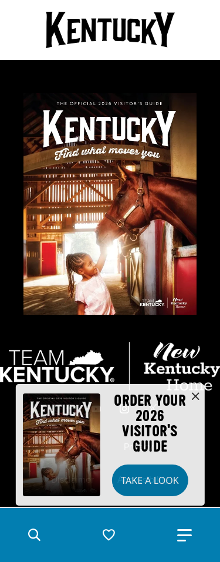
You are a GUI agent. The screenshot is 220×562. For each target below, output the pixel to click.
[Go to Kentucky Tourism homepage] (110, 30)
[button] (34, 535)
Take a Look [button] (149, 480)
